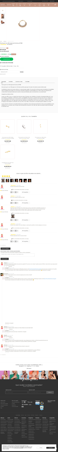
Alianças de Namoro (4, 422)
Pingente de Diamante (31, 419)
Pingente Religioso (31, 437)
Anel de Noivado (10, 433)
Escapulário (51, 433)
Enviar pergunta (4, 258)
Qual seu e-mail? (32, 389)
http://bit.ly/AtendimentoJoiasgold (50, 278)
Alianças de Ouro (3, 425)
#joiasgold (21, 366)
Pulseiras (39, 4)
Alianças (13, 4)
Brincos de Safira (17, 425)
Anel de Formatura (10, 421)
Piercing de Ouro (45, 419)
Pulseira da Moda (38, 421)
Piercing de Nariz (45, 422)
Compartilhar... (25, 192)
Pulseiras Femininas (38, 424)
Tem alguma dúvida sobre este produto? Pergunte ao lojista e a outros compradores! (15, 252)
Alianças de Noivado (4, 424)
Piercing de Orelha (45, 421)
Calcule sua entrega (4, 69)
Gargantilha (23, 435)
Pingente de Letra (31, 423)
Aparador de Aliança (4, 430)
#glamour (29, 366)
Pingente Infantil (31, 431)
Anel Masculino (10, 438)
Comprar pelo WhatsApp (7, 62)
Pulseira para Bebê (38, 419)
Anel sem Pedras (10, 441)
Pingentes (35, 4)
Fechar (41, 447)
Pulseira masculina (38, 425)
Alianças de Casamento (4, 421)
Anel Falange (10, 440)
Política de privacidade (4, 403)
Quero (50, 392)
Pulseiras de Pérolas (38, 427)
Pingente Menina (31, 434)
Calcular (21, 71)
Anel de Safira (10, 425)
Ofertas (53, 4)
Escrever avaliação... (5, 248)
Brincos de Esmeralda (18, 422)
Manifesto (2, 406)
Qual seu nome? (8, 389)
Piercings (44, 4)
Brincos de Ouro (17, 419)
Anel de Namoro (10, 422)
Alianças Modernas (3, 427)
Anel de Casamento (10, 430)
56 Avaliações (9, 44)
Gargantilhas (29, 4)
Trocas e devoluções (15, 406)
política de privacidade (18, 447)
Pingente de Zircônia (31, 429)
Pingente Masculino (31, 432)
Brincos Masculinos (17, 430)
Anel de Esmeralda (10, 419)
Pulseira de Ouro (37, 422)
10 (1, 51)
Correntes (24, 4)
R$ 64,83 (6, 51)
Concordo (50, 447)
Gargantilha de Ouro (52, 419)
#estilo (37, 366)
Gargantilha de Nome (52, 426)
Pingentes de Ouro (31, 439)
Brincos (20, 4)
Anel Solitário (9, 435)
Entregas (13, 403)
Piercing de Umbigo (45, 424)
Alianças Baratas (3, 419)
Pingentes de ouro (24, 433)
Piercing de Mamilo (45, 425)
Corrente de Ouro (24, 425)
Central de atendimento (16, 402)
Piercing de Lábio (45, 427)
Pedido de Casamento (11, 427)
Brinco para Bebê (17, 421)
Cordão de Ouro (24, 421)
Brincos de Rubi (17, 424)
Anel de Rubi (9, 424)
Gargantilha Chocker (52, 432)
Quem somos (3, 402)
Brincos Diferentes (17, 427)
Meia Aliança (9, 432)
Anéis (17, 4)
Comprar (6, 59)
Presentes (48, 4)
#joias (25, 366)
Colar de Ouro (23, 419)
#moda (33, 366)
